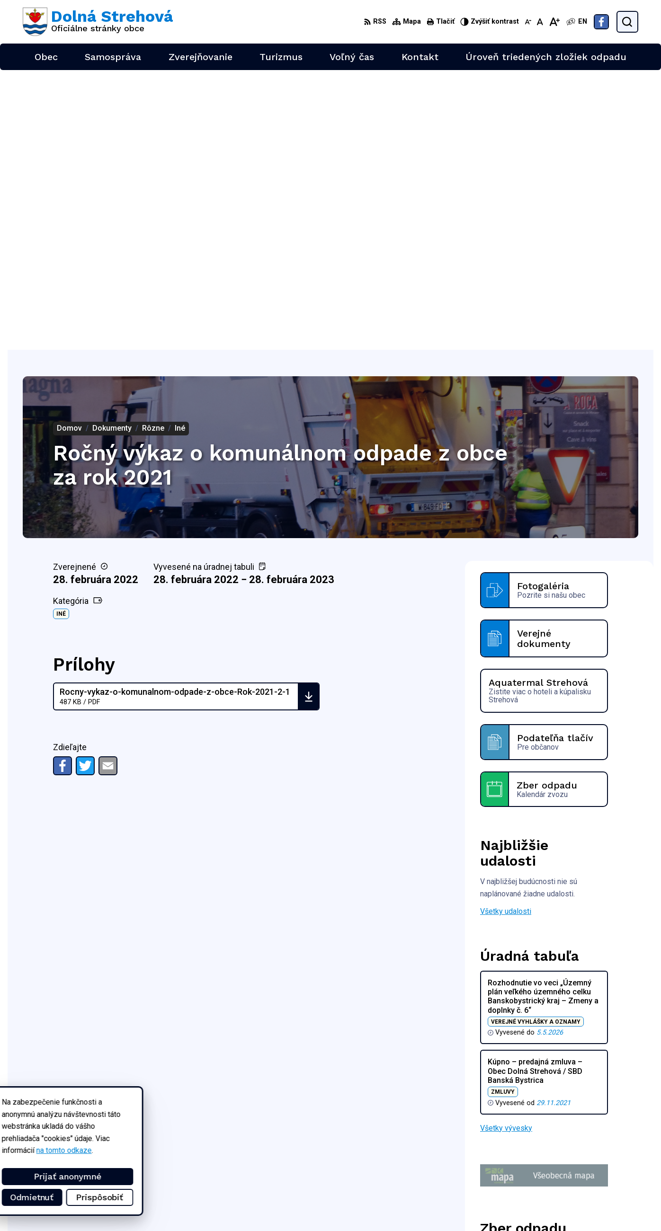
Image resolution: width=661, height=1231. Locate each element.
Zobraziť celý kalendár (517, 1022)
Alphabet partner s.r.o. (147, 1114)
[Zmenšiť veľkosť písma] (528, 22)
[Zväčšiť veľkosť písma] (554, 22)
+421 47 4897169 (588, 1173)
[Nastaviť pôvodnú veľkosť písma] (540, 22)
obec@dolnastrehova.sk (598, 1183)
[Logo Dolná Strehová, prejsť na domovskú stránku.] (98, 22)
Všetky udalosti (505, 631)
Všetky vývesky (506, 847)
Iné (61, 334)
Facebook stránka (588, 1194)
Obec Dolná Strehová (113, 1123)
